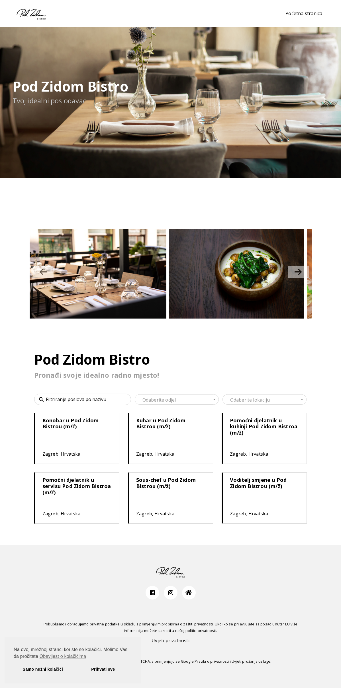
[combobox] (177, 399)
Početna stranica (303, 13)
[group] (98, 274)
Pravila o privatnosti (212, 661)
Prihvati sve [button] (103, 669)
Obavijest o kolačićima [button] (63, 656)
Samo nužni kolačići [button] (43, 669)
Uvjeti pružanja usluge (251, 661)
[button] (298, 272)
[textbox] (176, 400)
